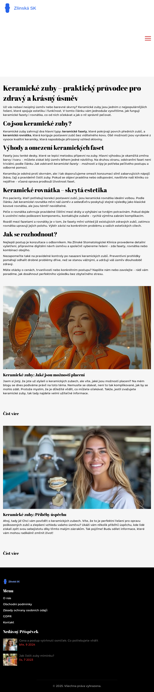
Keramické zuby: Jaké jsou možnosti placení (44, 375)
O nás (7, 598)
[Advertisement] (78, 44)
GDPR (7, 616)
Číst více (11, 414)
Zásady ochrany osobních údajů (25, 610)
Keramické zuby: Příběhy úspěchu (34, 514)
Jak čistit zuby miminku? (36, 655)
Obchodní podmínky (17, 604)
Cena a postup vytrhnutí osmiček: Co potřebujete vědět (58, 640)
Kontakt (8, 622)
